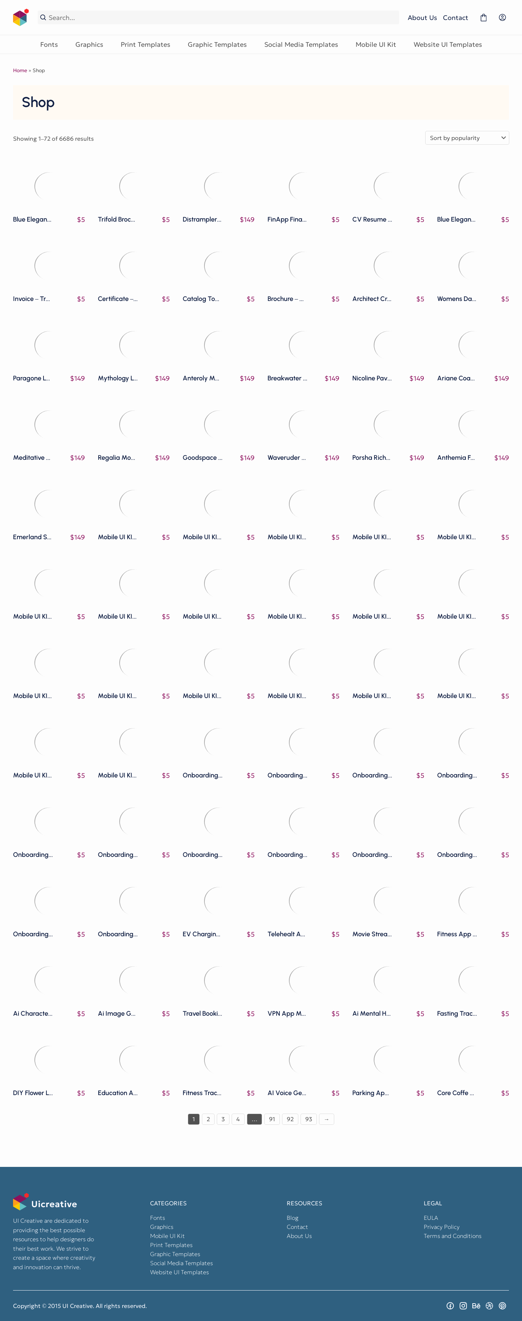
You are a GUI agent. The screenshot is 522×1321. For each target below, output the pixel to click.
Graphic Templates (217, 44)
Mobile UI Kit (376, 44)
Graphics (89, 44)
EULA (431, 1217)
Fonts (49, 44)
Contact (455, 17)
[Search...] (223, 17)
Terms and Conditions (452, 1235)
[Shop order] (467, 137)
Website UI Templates (448, 44)
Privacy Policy (442, 1226)
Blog (292, 1217)
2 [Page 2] (208, 1119)
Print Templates (145, 44)
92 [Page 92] (290, 1119)
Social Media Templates (301, 44)
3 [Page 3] (223, 1119)
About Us (422, 17)
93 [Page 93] (308, 1119)
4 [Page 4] (238, 1119)
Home (20, 70)
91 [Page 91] (272, 1119)
